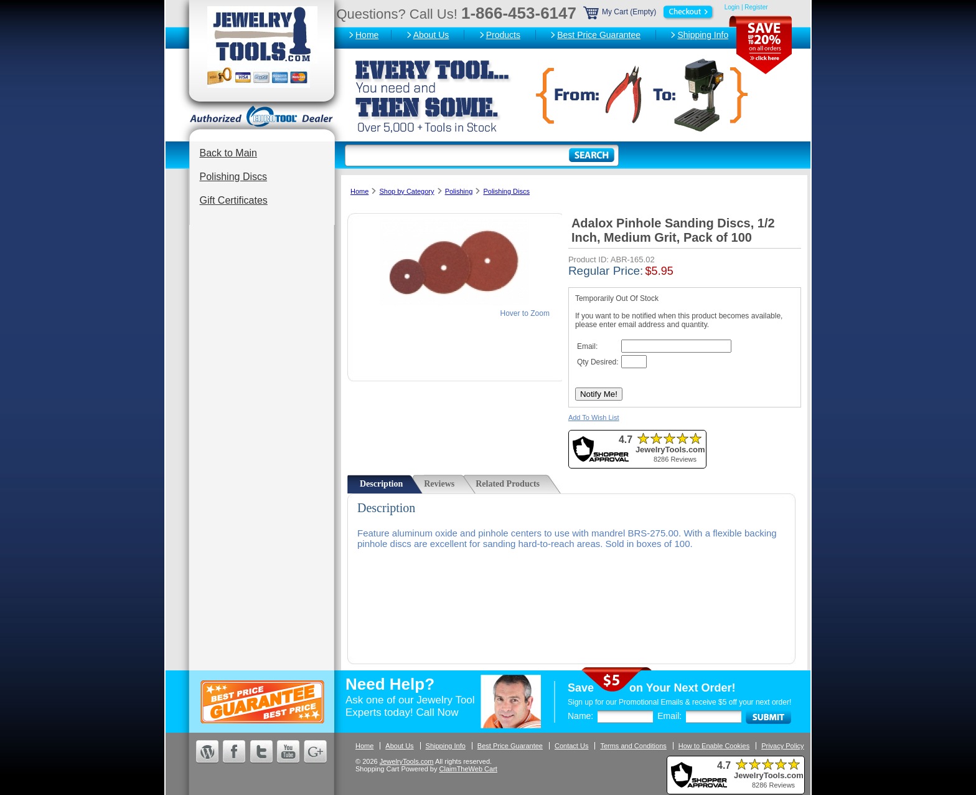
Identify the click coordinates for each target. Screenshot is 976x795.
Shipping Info (702, 35)
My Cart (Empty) (649, 11)
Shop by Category (406, 191)
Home (366, 35)
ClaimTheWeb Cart (468, 769)
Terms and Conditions (633, 746)
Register (755, 7)
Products (503, 35)
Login (732, 7)
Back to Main (228, 153)
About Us (431, 35)
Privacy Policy (782, 746)
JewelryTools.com (407, 761)
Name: (580, 716)
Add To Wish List (593, 417)
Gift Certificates (234, 200)
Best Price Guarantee (598, 35)
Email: (669, 716)
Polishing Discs (233, 176)
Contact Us (571, 746)
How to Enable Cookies (713, 746)
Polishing (459, 191)
